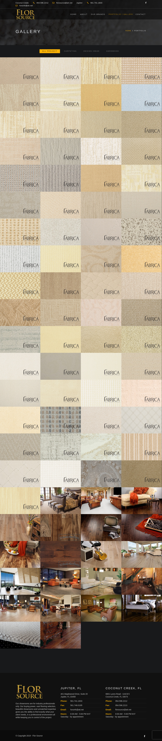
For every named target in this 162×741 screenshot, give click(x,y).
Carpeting (70, 51)
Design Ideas (92, 51)
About (84, 14)
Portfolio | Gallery (121, 14)
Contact (141, 14)
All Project (49, 51)
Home (73, 14)
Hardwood (112, 51)
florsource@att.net (123, 710)
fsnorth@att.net (77, 710)
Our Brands (98, 14)
